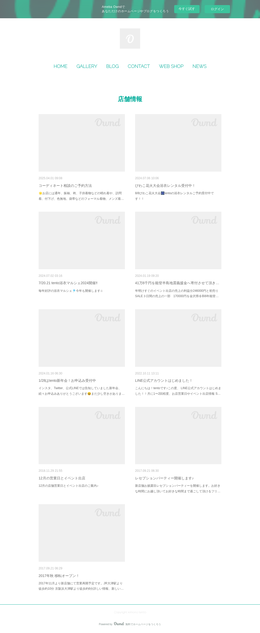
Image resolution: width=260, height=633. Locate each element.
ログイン (217, 9)
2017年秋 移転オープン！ (59, 576)
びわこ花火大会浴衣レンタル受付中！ (165, 186)
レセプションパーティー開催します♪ (164, 478)
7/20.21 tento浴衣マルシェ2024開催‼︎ (68, 283)
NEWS (199, 66)
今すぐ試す (186, 9)
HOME (60, 66)
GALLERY (86, 66)
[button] (60, 66)
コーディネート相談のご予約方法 (65, 186)
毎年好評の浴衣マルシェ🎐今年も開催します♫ (71, 291)
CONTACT (139, 66)
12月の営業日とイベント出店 (62, 478)
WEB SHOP (171, 66)
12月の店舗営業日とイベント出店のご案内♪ (68, 485)
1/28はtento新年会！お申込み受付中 (67, 380)
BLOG (112, 66)
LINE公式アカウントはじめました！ (164, 380)
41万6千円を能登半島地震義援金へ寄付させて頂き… (177, 283)
